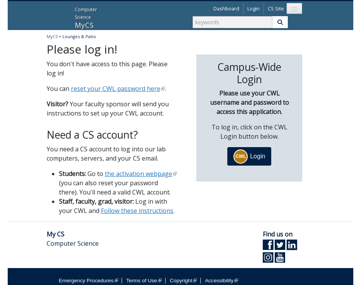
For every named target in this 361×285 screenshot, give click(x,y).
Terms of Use (144, 280)
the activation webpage (141, 173)
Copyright (183, 280)
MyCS (56, 14)
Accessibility (221, 280)
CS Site (276, 8)
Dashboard (226, 8)
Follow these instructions (137, 210)
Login (253, 8)
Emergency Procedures (88, 280)
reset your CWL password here (118, 88)
